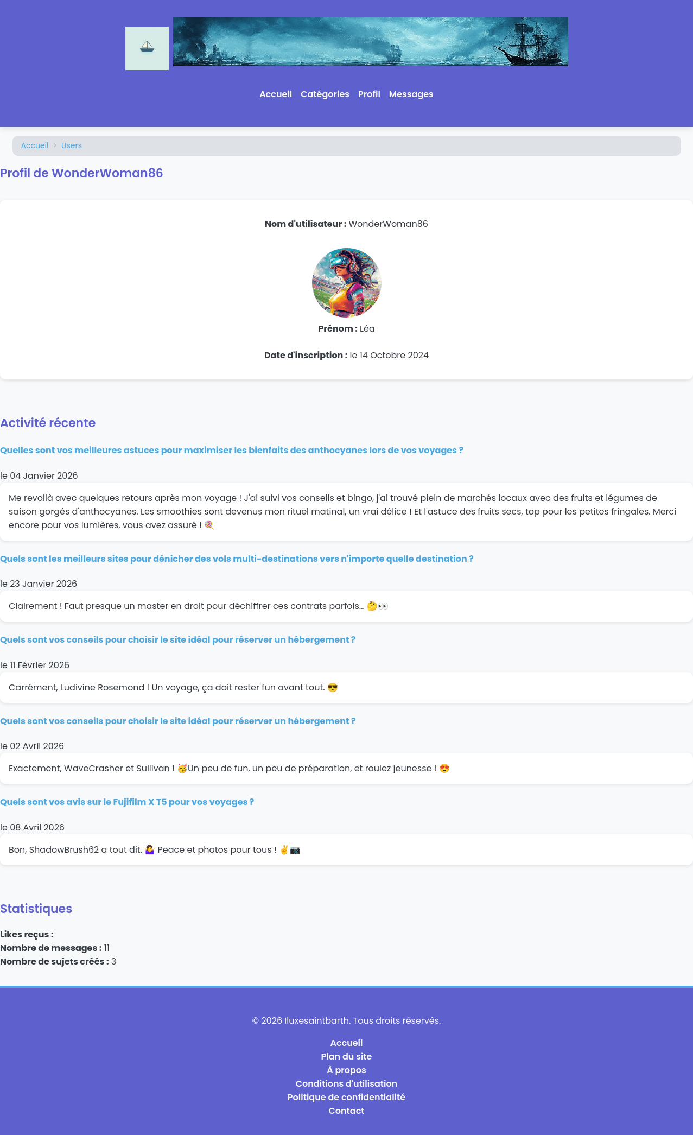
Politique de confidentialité (346, 1097)
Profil (369, 94)
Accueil (275, 94)
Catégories (325, 94)
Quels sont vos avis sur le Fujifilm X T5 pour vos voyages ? (127, 802)
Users (71, 145)
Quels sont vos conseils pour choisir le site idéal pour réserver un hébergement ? (177, 639)
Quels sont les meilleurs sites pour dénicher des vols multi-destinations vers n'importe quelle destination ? (237, 559)
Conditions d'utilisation (346, 1083)
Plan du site (346, 1056)
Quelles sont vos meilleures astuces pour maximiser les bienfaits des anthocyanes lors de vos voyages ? (231, 450)
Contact (347, 1111)
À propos (346, 1070)
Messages (411, 94)
